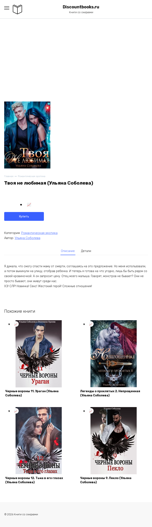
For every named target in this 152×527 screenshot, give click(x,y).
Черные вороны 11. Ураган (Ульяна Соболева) (32, 393)
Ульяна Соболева (27, 238)
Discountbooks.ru (81, 7)
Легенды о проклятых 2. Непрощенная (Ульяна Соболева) (110, 393)
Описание (68, 251)
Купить (24, 216)
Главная (8, 176)
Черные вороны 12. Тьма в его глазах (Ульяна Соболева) (34, 480)
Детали (86, 251)
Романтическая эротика (31, 176)
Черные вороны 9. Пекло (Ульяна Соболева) (105, 480)
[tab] (68, 251)
